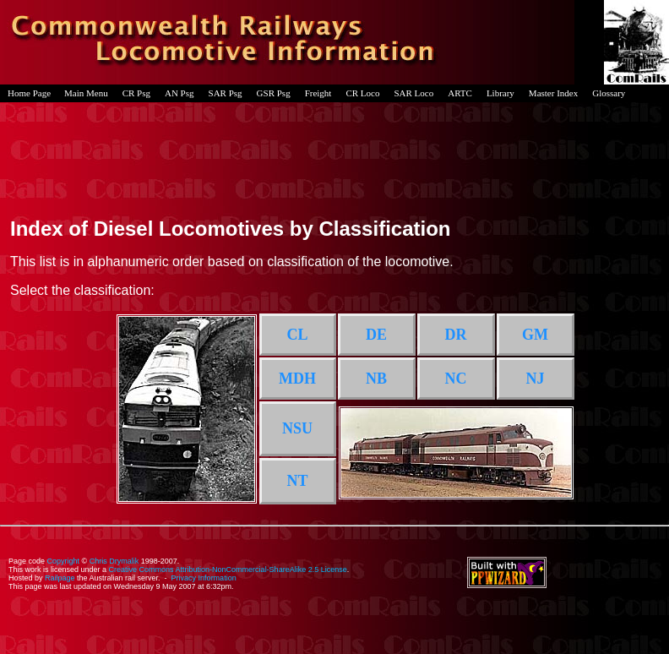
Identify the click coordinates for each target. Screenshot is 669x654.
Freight (318, 93)
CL (296, 334)
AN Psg (179, 93)
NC (456, 378)
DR (456, 334)
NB (376, 378)
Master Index (553, 93)
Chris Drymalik (114, 561)
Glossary (608, 93)
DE (376, 334)
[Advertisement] (334, 155)
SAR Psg (225, 93)
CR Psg (136, 93)
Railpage (60, 578)
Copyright (63, 561)
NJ (535, 378)
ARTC (460, 93)
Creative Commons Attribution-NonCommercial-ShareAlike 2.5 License (228, 569)
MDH (297, 378)
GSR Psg (274, 93)
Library (500, 93)
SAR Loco (413, 93)
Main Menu (86, 93)
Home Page (29, 93)
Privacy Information (204, 578)
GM (535, 334)
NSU (297, 428)
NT (296, 480)
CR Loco (362, 93)
